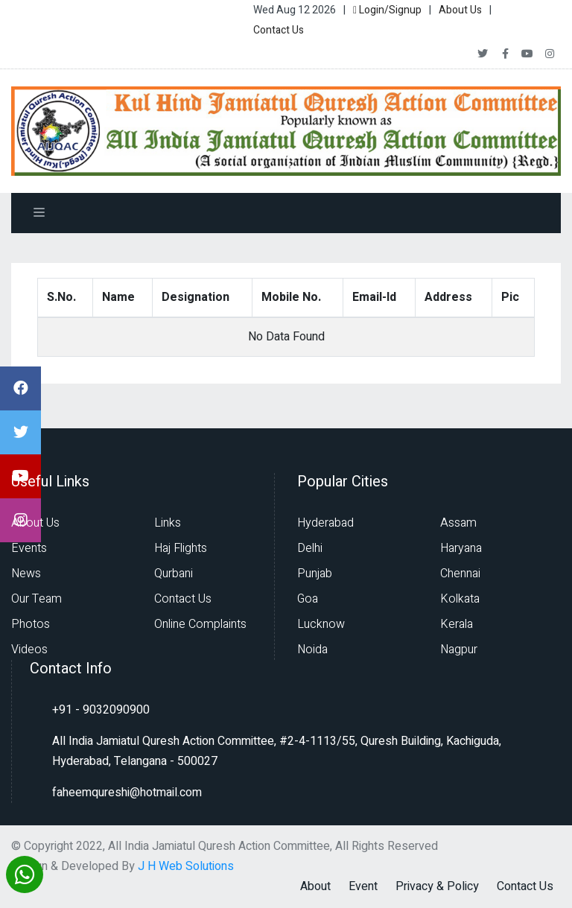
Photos (30, 624)
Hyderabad (325, 523)
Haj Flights (180, 548)
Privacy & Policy (437, 886)
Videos (29, 649)
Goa (307, 599)
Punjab (314, 573)
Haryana (461, 548)
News (26, 573)
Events (29, 548)
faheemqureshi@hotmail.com (127, 792)
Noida (312, 649)
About (315, 886)
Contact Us (278, 30)
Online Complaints (200, 624)
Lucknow (321, 624)
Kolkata (460, 599)
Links (167, 523)
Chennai (460, 573)
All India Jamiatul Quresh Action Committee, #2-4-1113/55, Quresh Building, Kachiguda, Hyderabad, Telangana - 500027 (276, 751)
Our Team (36, 599)
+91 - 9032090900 (101, 710)
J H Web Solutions (186, 866)
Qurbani (173, 573)
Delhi (309, 548)
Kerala (456, 624)
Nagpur (458, 649)
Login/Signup (387, 10)
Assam (458, 523)
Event (363, 886)
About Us (460, 10)
